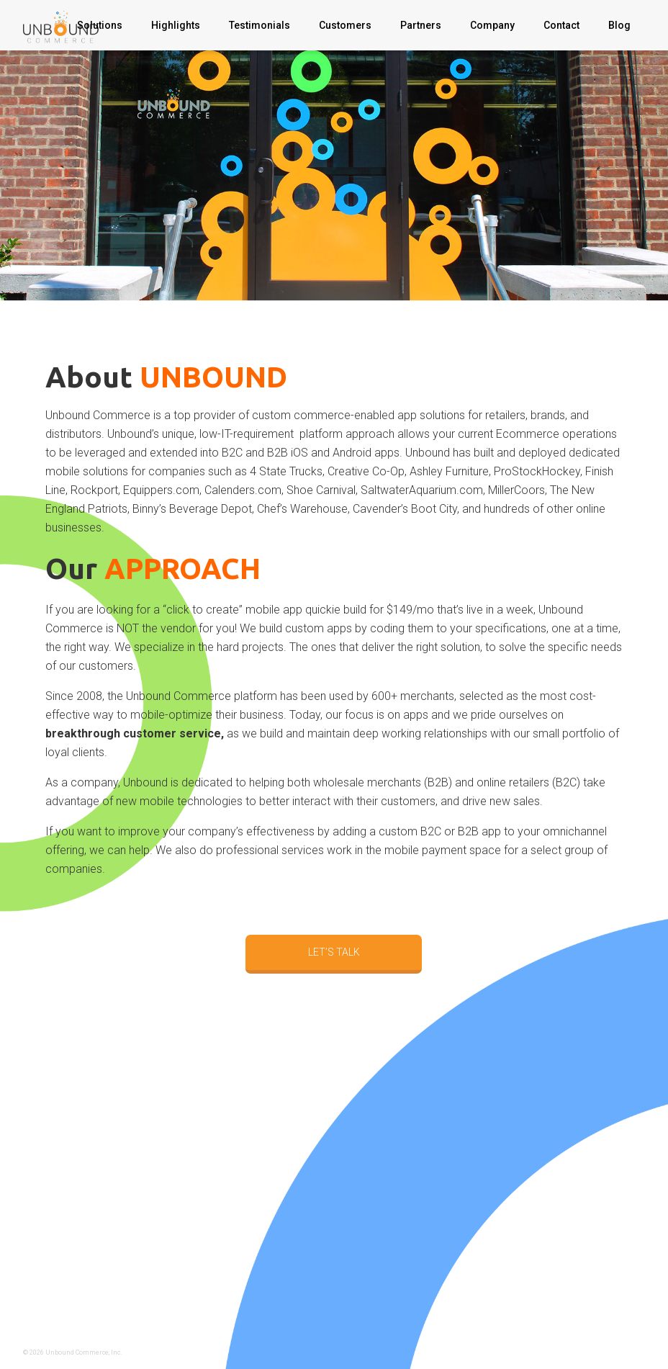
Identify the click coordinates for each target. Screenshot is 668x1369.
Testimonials (259, 25)
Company (492, 25)
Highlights (175, 25)
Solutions (99, 25)
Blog (619, 25)
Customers (345, 25)
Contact (561, 25)
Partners (420, 25)
